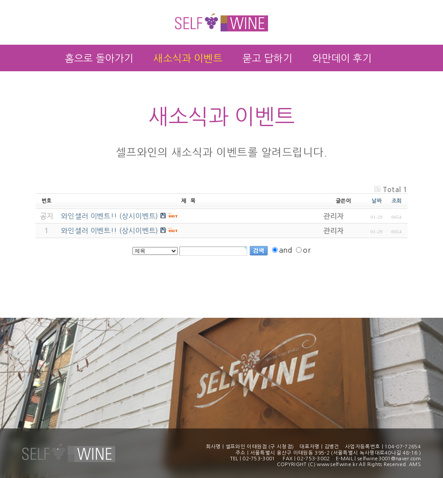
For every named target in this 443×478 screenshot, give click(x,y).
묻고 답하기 (267, 58)
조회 (397, 201)
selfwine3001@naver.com (389, 458)
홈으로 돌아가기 (99, 58)
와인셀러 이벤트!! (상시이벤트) (110, 230)
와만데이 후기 (342, 58)
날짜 (377, 201)
